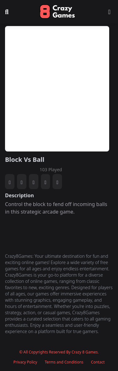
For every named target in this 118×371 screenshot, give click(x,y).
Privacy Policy (25, 362)
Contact (97, 362)
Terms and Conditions (64, 362)
